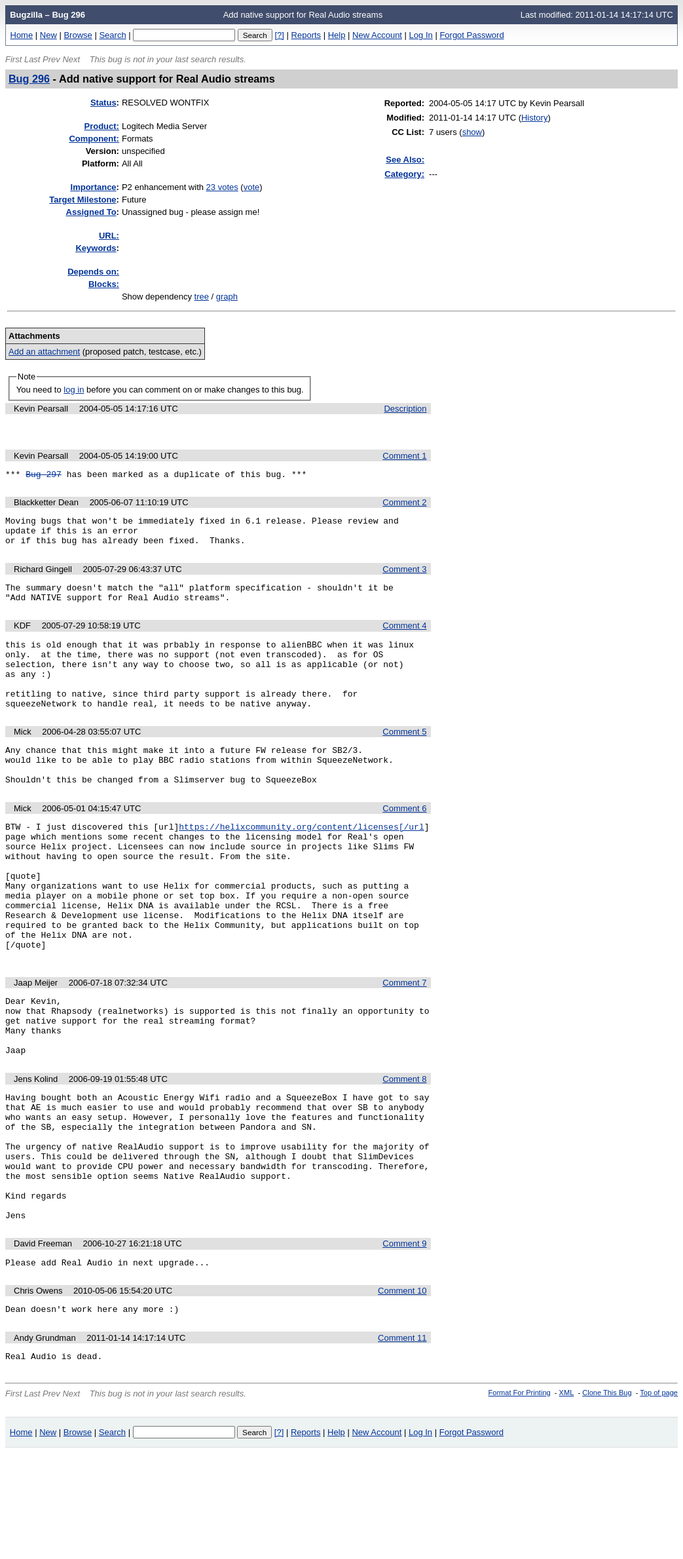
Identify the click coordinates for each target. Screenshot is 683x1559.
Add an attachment (44, 351)
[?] (279, 35)
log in (74, 390)
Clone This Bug (606, 1499)
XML (566, 1499)
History (534, 118)
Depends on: (93, 272)
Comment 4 (404, 639)
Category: (404, 174)
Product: (101, 126)
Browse (78, 35)
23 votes (222, 187)
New (48, 35)
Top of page (659, 1499)
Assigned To (91, 212)
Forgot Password (471, 35)
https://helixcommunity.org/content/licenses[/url (301, 864)
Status (103, 102)
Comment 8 (404, 1154)
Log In (421, 35)
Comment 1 (404, 458)
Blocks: (103, 284)
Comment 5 (404, 759)
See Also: (405, 159)
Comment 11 (402, 1442)
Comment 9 (404, 1344)
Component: (94, 139)
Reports (306, 35)
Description (405, 409)
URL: (109, 236)
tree (201, 296)
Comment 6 (404, 844)
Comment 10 (402, 1393)
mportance (94, 187)
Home (21, 35)
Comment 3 (404, 579)
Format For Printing (520, 1499)
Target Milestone (82, 199)
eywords (95, 248)
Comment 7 (404, 1045)
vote (252, 187)
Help (337, 35)
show (472, 132)
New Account (377, 35)
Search (112, 35)
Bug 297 (44, 478)
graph (227, 296)
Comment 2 (404, 506)
